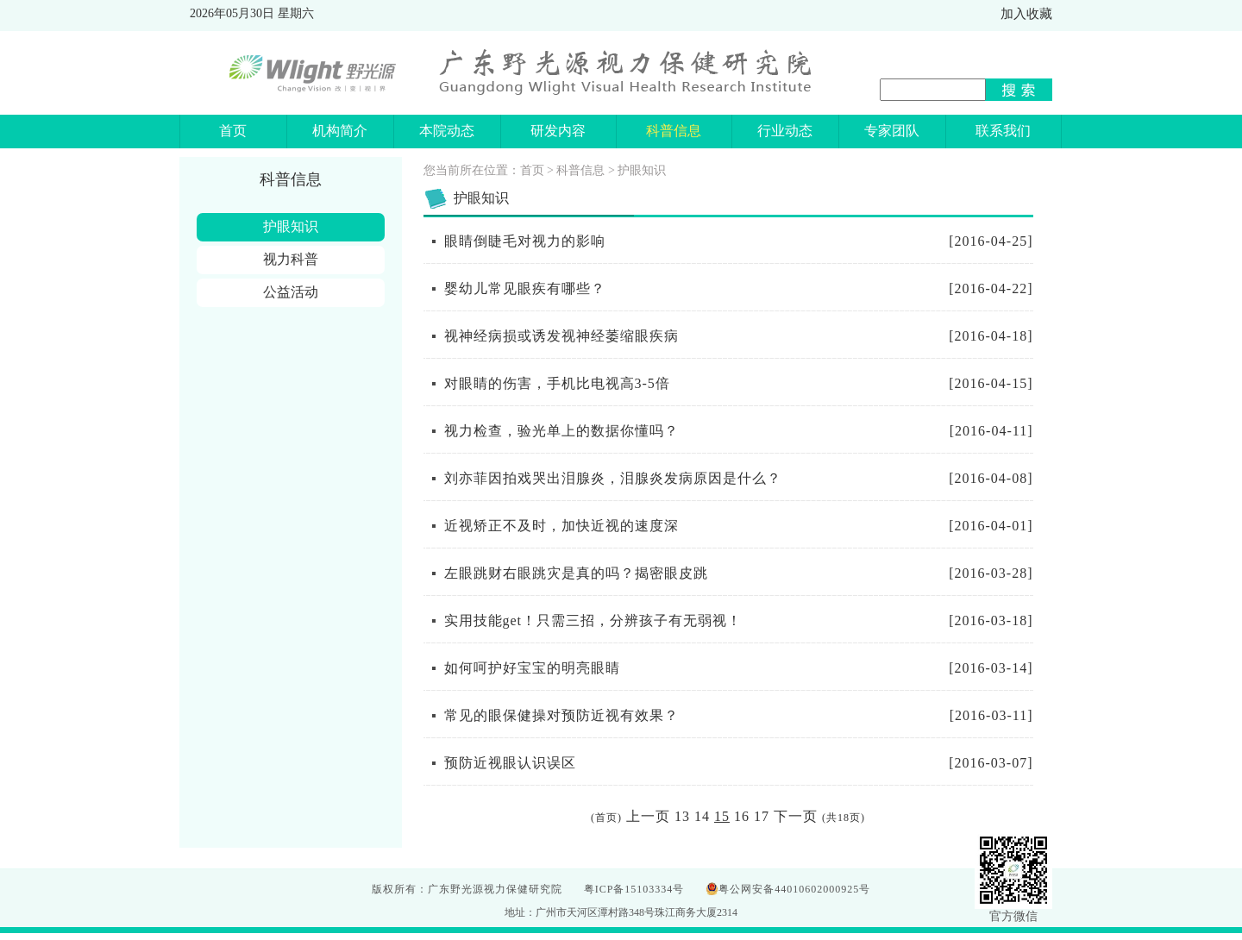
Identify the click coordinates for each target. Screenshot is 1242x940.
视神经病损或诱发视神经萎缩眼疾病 (561, 336)
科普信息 (580, 170)
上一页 (648, 816)
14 (702, 816)
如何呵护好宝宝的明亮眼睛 (532, 668)
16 (742, 816)
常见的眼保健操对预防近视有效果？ (561, 715)
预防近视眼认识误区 (510, 762)
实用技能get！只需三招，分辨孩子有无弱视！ (593, 620)
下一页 (796, 816)
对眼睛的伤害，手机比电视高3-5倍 (557, 383)
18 (843, 818)
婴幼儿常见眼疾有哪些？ (524, 288)
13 (682, 816)
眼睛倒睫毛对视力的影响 (524, 241)
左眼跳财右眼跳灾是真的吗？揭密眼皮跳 (576, 573)
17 (761, 816)
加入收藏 (1026, 14)
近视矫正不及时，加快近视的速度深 (561, 525)
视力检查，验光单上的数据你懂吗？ (561, 430)
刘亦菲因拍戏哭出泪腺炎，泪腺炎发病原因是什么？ (612, 478)
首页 (532, 170)
